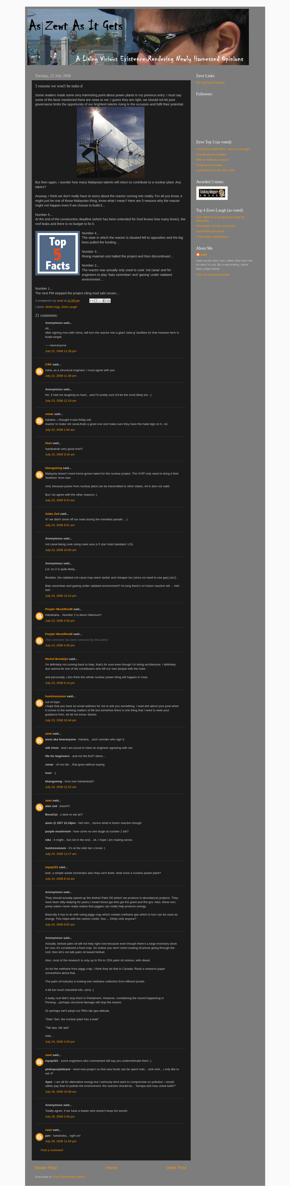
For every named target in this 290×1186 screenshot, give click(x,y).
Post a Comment (52, 1150)
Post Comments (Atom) (68, 1176)
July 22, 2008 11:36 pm (60, 375)
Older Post (176, 1167)
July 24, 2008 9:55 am (60, 924)
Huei (48, 443)
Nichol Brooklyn (56, 659)
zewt (48, 733)
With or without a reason (212, 159)
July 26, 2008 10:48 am (60, 1091)
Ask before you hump (210, 231)
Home (111, 1167)
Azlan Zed (52, 513)
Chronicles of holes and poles (216, 226)
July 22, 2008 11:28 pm (60, 351)
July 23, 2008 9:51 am (60, 525)
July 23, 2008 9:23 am (60, 500)
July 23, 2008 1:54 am (60, 429)
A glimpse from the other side (215, 170)
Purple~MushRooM (59, 609)
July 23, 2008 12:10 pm (60, 595)
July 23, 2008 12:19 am (60, 400)
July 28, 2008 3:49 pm (60, 1116)
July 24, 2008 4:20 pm (60, 1041)
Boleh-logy (53, 307)
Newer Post (46, 1167)
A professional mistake (211, 154)
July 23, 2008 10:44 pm (60, 720)
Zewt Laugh (69, 307)
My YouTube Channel (210, 82)
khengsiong (53, 468)
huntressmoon (55, 696)
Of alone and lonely (209, 165)
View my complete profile (213, 274)
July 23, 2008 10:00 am (60, 550)
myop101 (51, 867)
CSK (48, 364)
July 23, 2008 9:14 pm (60, 683)
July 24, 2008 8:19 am (60, 878)
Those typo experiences (212, 236)
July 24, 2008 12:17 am (60, 853)
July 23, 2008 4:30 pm (60, 620)
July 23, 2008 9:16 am (60, 454)
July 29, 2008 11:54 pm (60, 1141)
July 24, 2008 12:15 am (60, 787)
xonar (49, 414)
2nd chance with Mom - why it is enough (223, 149)
